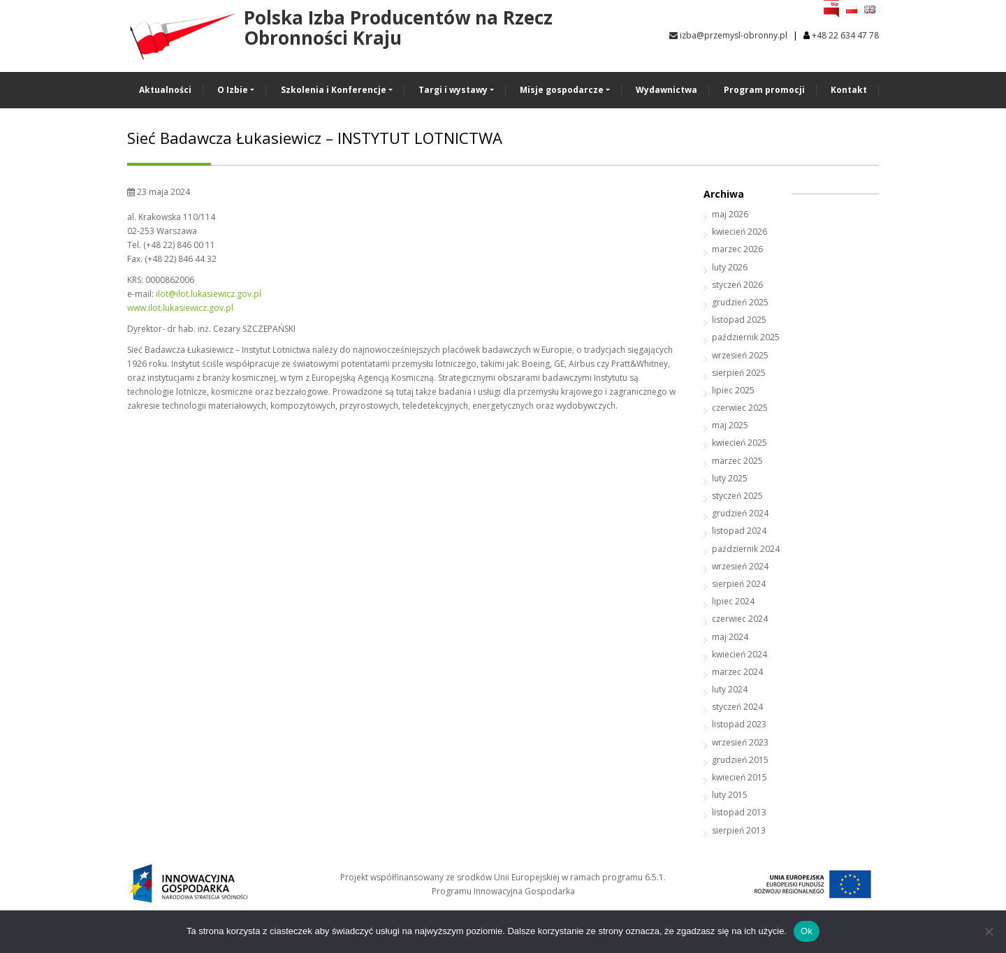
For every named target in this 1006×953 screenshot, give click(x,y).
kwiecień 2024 (739, 654)
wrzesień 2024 (740, 566)
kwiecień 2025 (739, 443)
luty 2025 (730, 478)
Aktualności (165, 90)
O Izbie (232, 90)
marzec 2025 (737, 461)
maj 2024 (730, 637)
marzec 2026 (737, 249)
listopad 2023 (739, 724)
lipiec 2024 (733, 601)
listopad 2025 (739, 320)
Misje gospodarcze (562, 90)
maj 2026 (730, 214)
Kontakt (849, 90)
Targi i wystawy (453, 90)
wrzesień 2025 (740, 355)
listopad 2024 (739, 531)
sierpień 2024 (739, 584)
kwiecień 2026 (739, 232)
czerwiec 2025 (740, 408)
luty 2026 (730, 267)
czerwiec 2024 (740, 619)
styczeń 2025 (737, 496)
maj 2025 (730, 425)
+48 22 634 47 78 (845, 35)
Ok (806, 931)
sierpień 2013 (739, 830)
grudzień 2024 (740, 513)
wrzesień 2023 (740, 742)
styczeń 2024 (737, 707)
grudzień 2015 (740, 760)
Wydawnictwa (666, 90)
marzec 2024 (737, 672)
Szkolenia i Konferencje (333, 90)
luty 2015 (730, 795)
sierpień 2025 (739, 373)
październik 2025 (746, 337)
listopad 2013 (739, 812)
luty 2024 (730, 689)
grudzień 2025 (740, 302)
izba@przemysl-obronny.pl (728, 35)
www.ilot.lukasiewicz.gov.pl (180, 308)
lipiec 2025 (733, 390)
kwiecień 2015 (739, 777)
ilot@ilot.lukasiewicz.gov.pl (208, 294)
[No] (989, 931)
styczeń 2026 (737, 285)
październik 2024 (746, 549)
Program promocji (764, 90)
